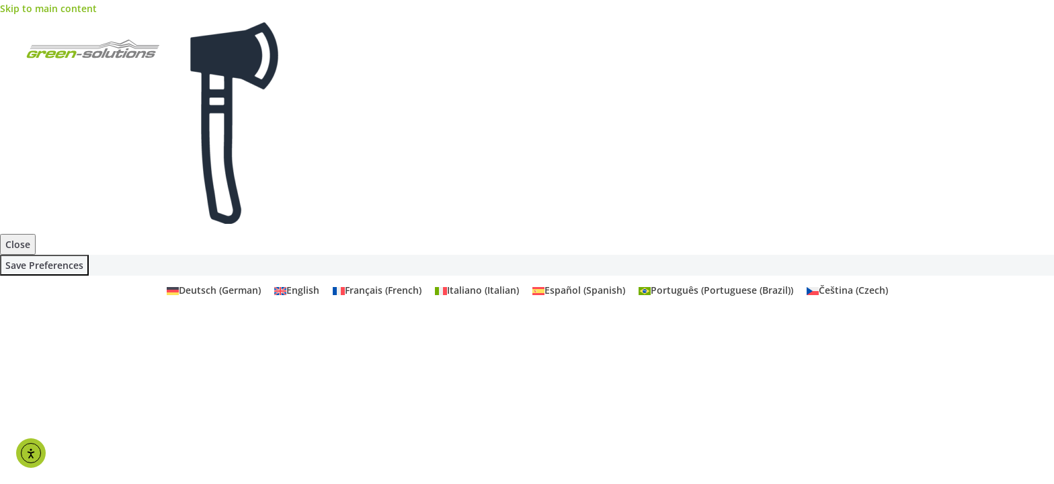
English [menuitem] (302, 290)
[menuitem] (214, 290)
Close (17, 244)
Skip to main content (48, 8)
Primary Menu (1017, 50)
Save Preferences (44, 265)
